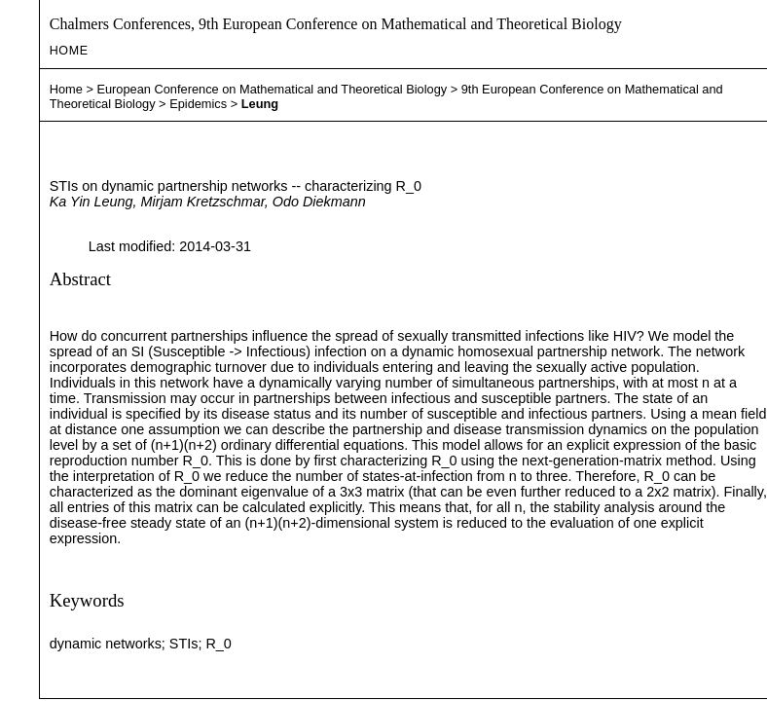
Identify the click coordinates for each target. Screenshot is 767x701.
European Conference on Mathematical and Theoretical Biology (271, 89)
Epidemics (198, 103)
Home (69, 50)
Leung (259, 103)
